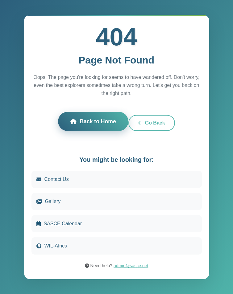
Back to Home (93, 121)
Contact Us (52, 179)
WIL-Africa (52, 245)
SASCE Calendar (59, 223)
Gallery (48, 201)
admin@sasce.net (131, 265)
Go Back (151, 122)
